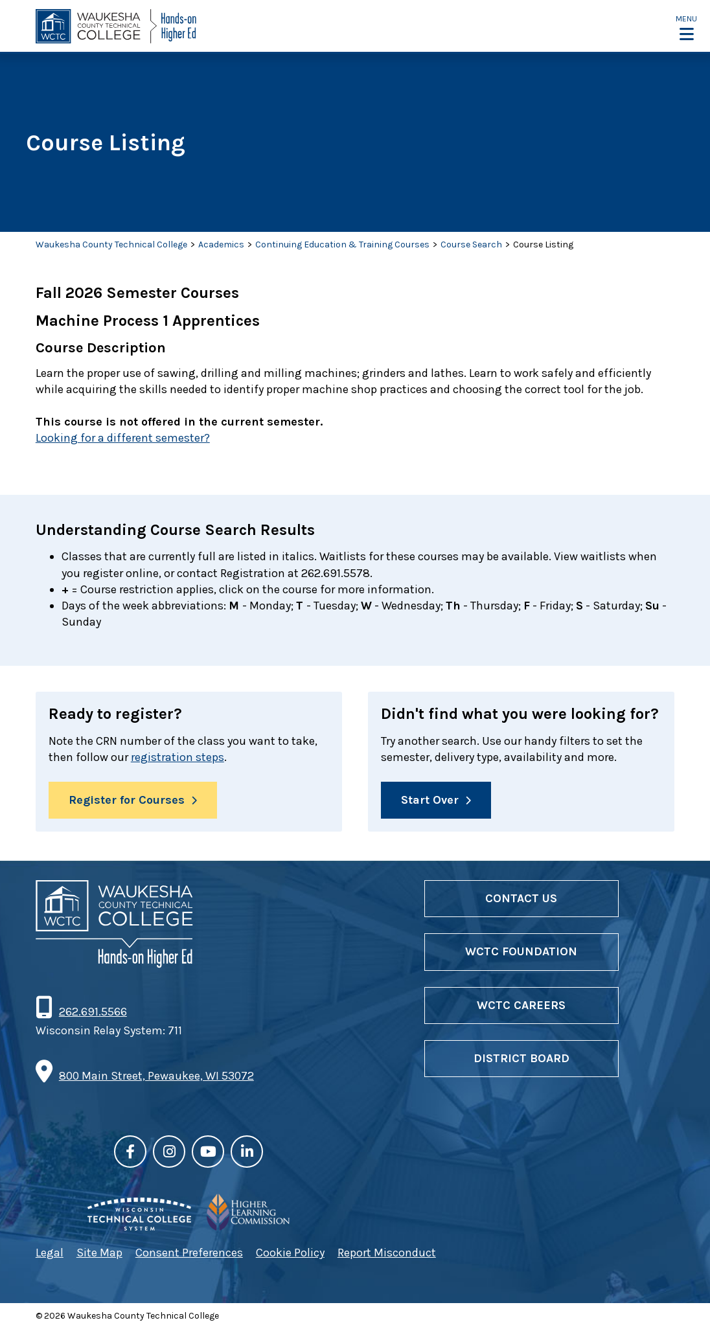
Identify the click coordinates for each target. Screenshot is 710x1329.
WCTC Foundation (521, 951)
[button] (686, 27)
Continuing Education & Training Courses (342, 244)
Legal (49, 1252)
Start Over (430, 800)
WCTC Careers (521, 1005)
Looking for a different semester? (123, 438)
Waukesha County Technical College (111, 244)
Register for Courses (127, 800)
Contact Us (521, 898)
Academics (221, 244)
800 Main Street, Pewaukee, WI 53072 (156, 1076)
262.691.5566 (92, 1012)
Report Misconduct (387, 1252)
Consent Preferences (189, 1252)
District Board (521, 1058)
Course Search (471, 244)
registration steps (177, 757)
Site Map (99, 1252)
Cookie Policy (290, 1252)
